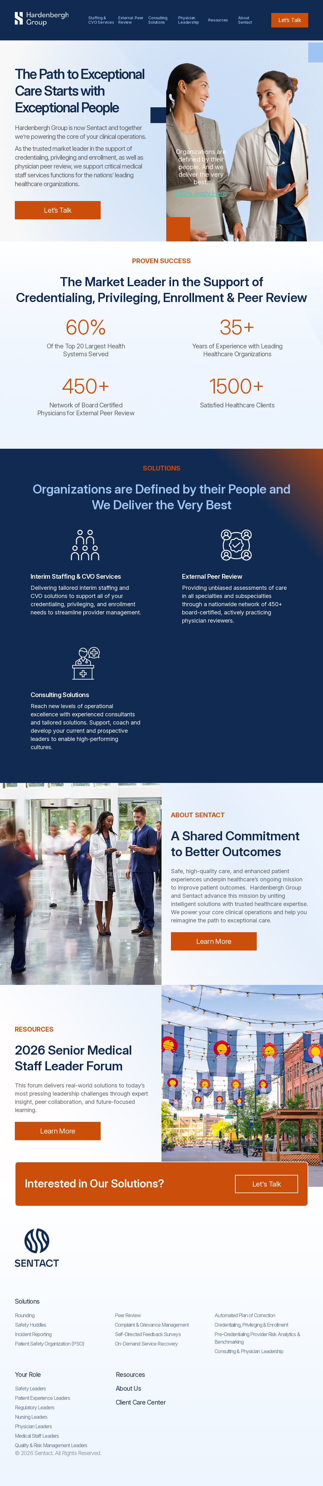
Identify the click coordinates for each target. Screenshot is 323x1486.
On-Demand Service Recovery (146, 1344)
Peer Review (128, 1315)
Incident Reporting (33, 1334)
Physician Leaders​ (33, 1426)
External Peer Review (131, 20)
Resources (218, 20)
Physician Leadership (188, 20)
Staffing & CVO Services (101, 20)
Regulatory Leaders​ (34, 1407)
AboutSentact (245, 20)
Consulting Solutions (158, 20)
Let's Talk (266, 1184)
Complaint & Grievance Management (152, 1325)
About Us (128, 1388)
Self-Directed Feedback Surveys (148, 1334)
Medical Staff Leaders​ (37, 1436)
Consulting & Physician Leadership (248, 1351)
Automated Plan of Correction (244, 1315)
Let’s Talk (289, 20)
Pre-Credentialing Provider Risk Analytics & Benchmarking (257, 1338)
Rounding (24, 1315)
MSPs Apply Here (200, 193)
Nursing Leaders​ (31, 1417)
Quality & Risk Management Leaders (51, 1445)
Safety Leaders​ (30, 1388)
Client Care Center (141, 1402)
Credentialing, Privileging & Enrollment (251, 1325)
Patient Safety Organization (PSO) (49, 1344)
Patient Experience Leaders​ (42, 1398)
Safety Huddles (30, 1325)
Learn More (213, 941)
